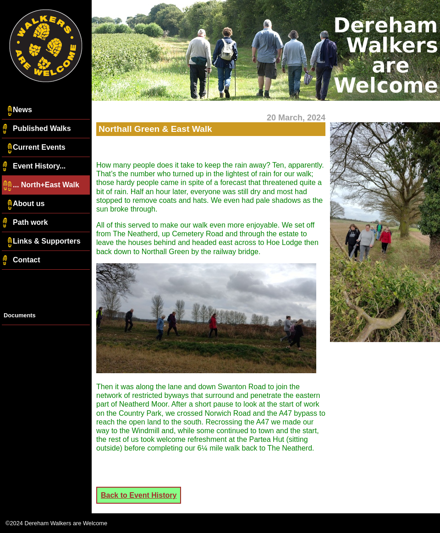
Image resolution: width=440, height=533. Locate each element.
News (17, 110)
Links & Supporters (41, 241)
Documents (20, 315)
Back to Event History (138, 495)
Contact (21, 260)
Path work (25, 223)
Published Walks (36, 129)
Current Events (34, 147)
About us (23, 204)
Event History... (34, 166)
